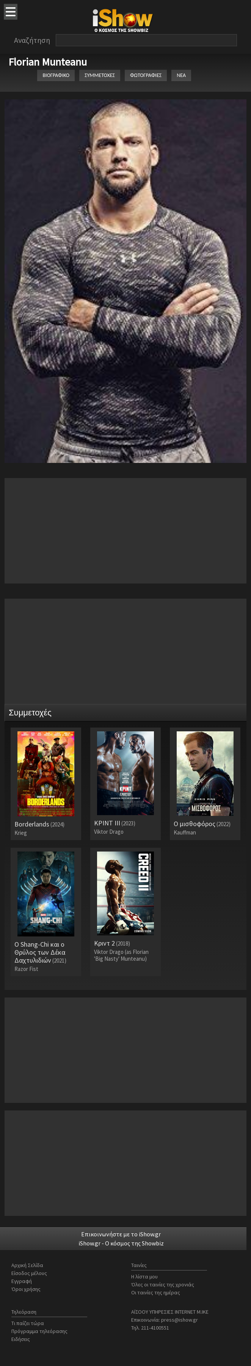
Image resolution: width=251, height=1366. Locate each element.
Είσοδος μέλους (29, 1273)
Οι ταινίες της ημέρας (155, 1292)
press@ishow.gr (179, 1319)
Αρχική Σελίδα (27, 1265)
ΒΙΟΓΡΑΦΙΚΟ (55, 75)
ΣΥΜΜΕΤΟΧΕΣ (100, 75)
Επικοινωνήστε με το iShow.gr (121, 1234)
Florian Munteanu (47, 62)
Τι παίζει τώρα (27, 1323)
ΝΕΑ (181, 75)
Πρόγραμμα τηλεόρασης (39, 1331)
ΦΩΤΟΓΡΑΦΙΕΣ (146, 75)
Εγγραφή (21, 1281)
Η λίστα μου (144, 1276)
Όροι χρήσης (26, 1289)
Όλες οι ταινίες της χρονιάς (162, 1284)
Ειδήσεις (20, 1339)
